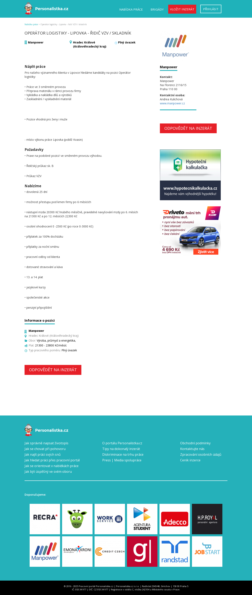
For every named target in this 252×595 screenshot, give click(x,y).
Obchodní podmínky (195, 443)
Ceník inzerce (190, 460)
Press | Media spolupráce (121, 460)
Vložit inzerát (182, 9)
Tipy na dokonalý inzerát (121, 449)
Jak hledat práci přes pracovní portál (52, 460)
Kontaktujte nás (192, 449)
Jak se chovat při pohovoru (45, 449)
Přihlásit (211, 9)
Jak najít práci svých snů (43, 454)
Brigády (157, 9)
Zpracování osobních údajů (200, 454)
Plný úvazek (127, 42)
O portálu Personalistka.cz (122, 443)
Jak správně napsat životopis (46, 443)
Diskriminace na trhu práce (122, 454)
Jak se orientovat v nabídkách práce (52, 466)
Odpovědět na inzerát (53, 369)
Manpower (35, 42)
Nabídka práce (131, 9)
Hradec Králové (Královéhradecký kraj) (89, 44)
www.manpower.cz (172, 103)
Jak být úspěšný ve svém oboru (48, 471)
